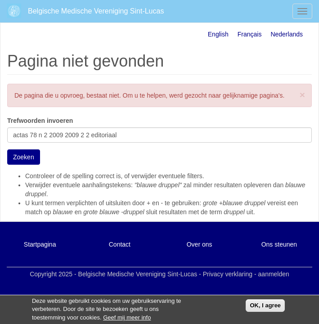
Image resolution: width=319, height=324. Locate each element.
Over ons (199, 244)
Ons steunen (279, 244)
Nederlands (286, 34)
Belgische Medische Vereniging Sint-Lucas (96, 11)
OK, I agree (265, 307)
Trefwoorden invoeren (40, 120)
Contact (119, 244)
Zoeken (23, 157)
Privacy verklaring (227, 274)
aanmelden (273, 274)
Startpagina (40, 244)
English (218, 34)
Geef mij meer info (127, 319)
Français (250, 34)
